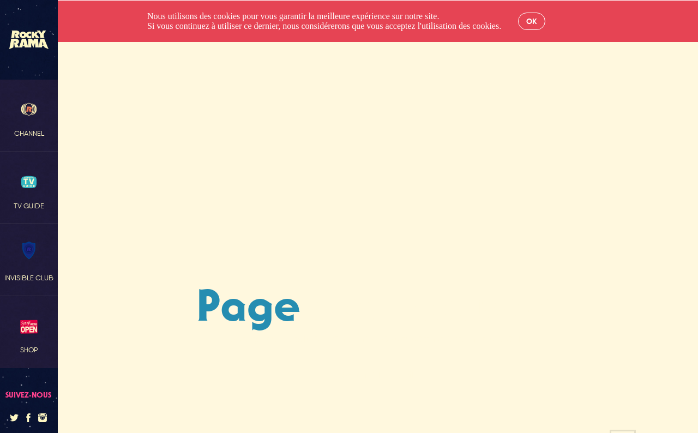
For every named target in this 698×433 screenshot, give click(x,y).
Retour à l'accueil (376, 375)
